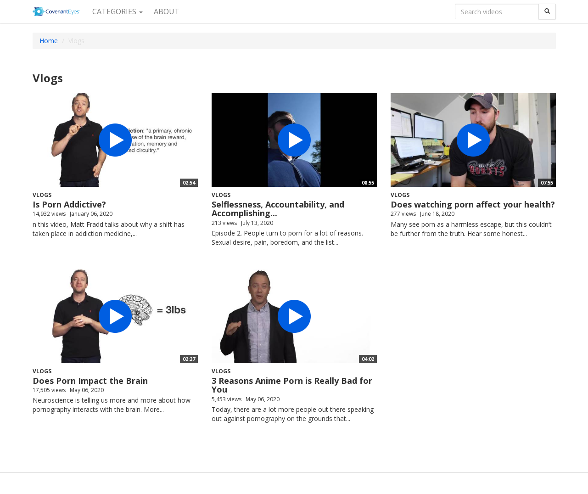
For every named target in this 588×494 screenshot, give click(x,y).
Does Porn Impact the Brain (90, 380)
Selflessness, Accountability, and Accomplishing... (278, 209)
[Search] (547, 11)
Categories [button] (117, 11)
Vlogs (42, 195)
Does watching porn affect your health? (473, 204)
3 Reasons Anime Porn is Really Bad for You (292, 385)
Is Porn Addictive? (69, 204)
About (166, 11)
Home (48, 40)
